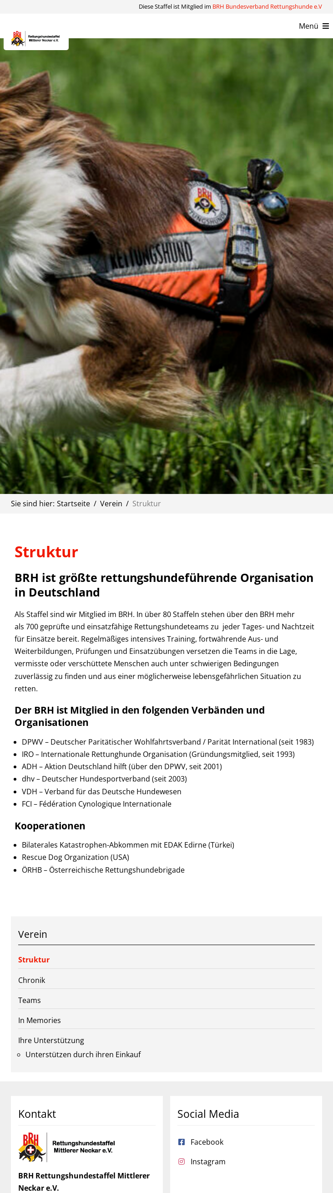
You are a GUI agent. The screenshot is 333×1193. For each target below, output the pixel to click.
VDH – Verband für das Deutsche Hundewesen (102, 792)
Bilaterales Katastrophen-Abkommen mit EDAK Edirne (114, 845)
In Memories (39, 1020)
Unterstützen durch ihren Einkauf (83, 1054)
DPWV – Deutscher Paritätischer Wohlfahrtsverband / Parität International (149, 742)
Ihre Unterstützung (51, 1040)
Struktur (34, 960)
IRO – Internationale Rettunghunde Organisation (104, 754)
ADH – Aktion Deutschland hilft (74, 766)
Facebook (207, 1142)
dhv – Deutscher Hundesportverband (86, 779)
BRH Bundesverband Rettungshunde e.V (267, 6)
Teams (29, 1000)
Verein (32, 934)
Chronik (31, 980)
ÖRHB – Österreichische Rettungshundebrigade (103, 870)
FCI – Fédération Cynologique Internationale (97, 804)
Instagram (208, 1162)
